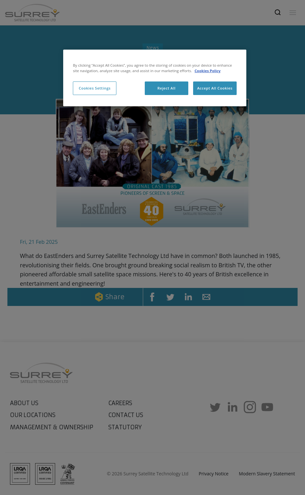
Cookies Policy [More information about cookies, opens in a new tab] (207, 70)
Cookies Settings (95, 88)
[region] (154, 78)
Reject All (166, 88)
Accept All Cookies (214, 88)
